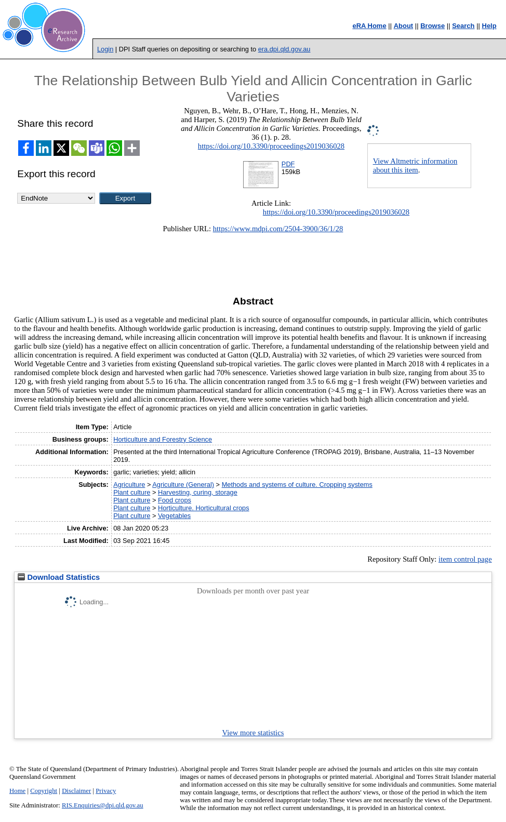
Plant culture (131, 492)
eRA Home (369, 26)
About (404, 26)
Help (489, 26)
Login (105, 49)
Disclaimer (76, 790)
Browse (432, 26)
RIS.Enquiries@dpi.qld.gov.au (102, 805)
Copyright (43, 790)
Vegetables (174, 516)
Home (17, 790)
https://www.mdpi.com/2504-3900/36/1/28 (278, 228)
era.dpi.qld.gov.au (284, 49)
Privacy (106, 790)
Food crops (174, 500)
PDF (288, 164)
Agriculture (129, 484)
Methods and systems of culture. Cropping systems (297, 484)
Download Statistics (59, 577)
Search (463, 26)
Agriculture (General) (183, 484)
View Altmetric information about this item (415, 165)
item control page (465, 559)
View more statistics (253, 732)
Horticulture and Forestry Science (162, 439)
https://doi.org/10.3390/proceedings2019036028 (271, 146)
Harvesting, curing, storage (197, 492)
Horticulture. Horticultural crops (203, 508)
